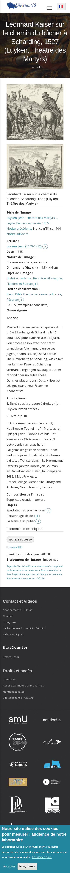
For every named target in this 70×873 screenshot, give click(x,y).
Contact (8, 616)
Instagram (9, 622)
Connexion (10, 679)
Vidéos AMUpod (13, 634)
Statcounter (11, 657)
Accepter (9, 866)
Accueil (36, 67)
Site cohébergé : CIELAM (19, 697)
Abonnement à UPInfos (17, 609)
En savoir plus (42, 857)
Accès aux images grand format (23, 685)
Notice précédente (19, 228)
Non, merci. (27, 866)
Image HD (14, 547)
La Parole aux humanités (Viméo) (24, 628)
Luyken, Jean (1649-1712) (24, 246)
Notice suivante (17, 234)
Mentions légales (13, 691)
